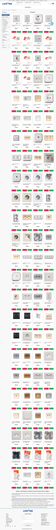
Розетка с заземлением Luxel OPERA (37, 25)
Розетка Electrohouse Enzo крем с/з (27, 45)
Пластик (4, 36)
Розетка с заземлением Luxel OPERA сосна (37, 481)
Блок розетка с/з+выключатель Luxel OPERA (26, 105)
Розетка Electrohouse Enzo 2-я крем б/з (49, 65)
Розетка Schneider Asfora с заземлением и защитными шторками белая (38, 204)
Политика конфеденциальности (28, 524)
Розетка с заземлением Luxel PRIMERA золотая (37, 362)
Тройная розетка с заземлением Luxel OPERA (38, 263)
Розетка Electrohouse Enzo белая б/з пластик (49, 25)
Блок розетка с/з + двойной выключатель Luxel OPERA (15, 125)
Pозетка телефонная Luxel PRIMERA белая (38, 85)
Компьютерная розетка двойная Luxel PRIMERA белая (16, 442)
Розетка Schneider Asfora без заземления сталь (38, 442)
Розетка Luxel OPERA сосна (37, 105)
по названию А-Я (5, 24)
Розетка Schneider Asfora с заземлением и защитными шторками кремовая (16, 244)
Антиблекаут (17, 0)
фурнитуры (19, 498)
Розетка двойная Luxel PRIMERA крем (15, 263)
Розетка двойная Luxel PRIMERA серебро (37, 283)
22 (3, 42)
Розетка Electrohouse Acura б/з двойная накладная (48, 462)
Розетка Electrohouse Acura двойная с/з (15, 481)
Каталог (27, 7)
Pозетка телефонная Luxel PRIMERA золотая (38, 402)
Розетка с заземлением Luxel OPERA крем (16, 303)
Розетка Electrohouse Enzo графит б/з (16, 342)
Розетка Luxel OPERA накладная (48, 105)
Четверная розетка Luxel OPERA (27, 263)
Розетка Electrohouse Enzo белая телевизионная (16, 65)
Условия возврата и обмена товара (9, 522)
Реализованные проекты (32, 0)
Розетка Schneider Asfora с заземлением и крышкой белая (49, 184)
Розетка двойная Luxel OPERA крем (37, 342)
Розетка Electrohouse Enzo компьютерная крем (49, 45)
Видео (37, 0)
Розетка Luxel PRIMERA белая (26, 283)
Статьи (7, 523)
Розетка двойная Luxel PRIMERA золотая (26, 382)
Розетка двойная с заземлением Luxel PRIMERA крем (26, 145)
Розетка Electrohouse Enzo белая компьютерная (38, 45)
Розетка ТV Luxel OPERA (16, 183)
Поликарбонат (5, 37)
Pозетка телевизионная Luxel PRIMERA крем (16, 402)
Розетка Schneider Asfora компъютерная (27, 243)
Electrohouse (4, 28)
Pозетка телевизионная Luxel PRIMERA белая (48, 283)
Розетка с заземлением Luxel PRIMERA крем (48, 224)
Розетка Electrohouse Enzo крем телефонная (49, 323)
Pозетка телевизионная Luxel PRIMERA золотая (26, 402)
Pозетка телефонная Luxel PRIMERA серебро (49, 402)
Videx (4, 32)
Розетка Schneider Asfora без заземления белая (38, 184)
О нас (27, 0)
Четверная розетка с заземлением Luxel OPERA (49, 263)
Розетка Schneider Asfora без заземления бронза (48, 442)
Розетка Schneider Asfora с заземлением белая (27, 184)
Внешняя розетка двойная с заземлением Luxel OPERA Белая (27, 164)
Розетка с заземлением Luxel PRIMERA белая (26, 342)
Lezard (4, 29)
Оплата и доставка (22, 0)
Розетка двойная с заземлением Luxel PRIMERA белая (37, 382)
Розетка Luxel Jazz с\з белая (48, 481)
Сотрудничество (41, 0)
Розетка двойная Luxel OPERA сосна (48, 144)
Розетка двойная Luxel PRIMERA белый (26, 303)
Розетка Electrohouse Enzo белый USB (38, 65)
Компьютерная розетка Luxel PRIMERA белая (48, 362)
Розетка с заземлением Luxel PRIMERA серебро (16, 382)
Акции (9, 0)
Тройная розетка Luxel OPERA (37, 224)
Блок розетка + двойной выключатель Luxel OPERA (27, 124)
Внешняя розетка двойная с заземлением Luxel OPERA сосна (27, 224)
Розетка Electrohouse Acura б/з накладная (37, 461)
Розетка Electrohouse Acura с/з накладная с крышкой (48, 164)
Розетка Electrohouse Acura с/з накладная (26, 461)
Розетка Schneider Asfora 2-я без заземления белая (16, 224)
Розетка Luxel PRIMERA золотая (26, 362)
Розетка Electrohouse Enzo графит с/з (16, 323)
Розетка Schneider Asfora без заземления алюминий (38, 243)
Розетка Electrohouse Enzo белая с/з (16, 25)
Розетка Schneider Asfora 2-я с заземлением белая (48, 204)
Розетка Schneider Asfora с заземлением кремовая (16, 204)
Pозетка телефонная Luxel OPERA (16, 283)
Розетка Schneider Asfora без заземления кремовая (27, 204)
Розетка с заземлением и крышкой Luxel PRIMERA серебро (16, 145)
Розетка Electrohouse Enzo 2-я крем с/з (27, 85)
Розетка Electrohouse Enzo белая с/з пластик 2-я (49, 303)
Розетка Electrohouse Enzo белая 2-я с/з (16, 85)
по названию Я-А (5, 25)
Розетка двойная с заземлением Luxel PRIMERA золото (48, 382)
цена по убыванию (5, 23)
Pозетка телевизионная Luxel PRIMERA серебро (48, 243)
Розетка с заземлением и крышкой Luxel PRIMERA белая (27, 422)
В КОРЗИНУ (14, 51)
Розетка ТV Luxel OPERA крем (37, 144)
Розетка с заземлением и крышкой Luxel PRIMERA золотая (38, 422)
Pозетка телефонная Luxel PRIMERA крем (16, 105)
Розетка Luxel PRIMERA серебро (16, 362)
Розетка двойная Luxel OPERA (15, 164)
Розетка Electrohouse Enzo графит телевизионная (27, 323)
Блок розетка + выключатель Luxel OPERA (27, 481)
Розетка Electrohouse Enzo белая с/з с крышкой (38, 323)
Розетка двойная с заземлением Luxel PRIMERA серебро (37, 303)
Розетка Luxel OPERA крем (49, 124)
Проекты (7, 517)
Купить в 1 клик (19, 51)
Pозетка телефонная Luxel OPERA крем (49, 85)
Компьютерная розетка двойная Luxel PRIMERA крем (48, 422)
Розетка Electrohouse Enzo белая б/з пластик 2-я (27, 25)
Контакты (45, 0)
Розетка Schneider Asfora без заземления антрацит (16, 461)
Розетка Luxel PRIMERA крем (48, 342)
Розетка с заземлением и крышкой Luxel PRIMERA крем (16, 422)
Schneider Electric (5, 31)
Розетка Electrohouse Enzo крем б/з (16, 45)
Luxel (3, 30)
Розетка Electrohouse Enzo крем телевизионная (27, 65)
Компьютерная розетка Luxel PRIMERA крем (26, 442)
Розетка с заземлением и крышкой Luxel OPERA (38, 124)
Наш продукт (13, 0)
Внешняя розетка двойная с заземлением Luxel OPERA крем (38, 164)
